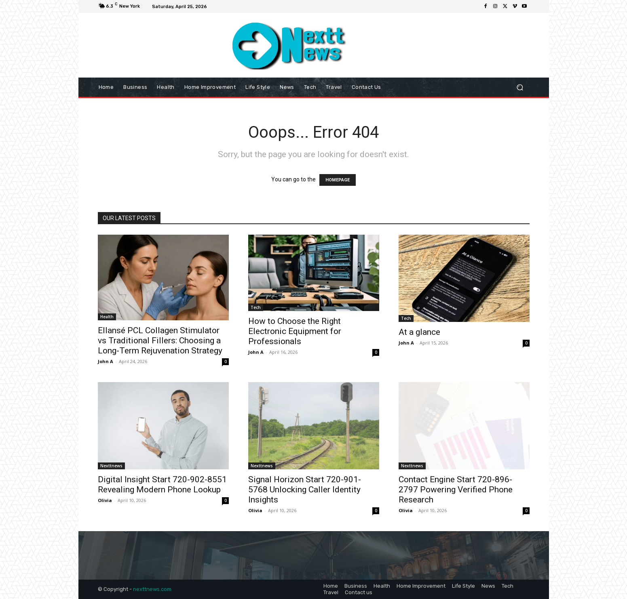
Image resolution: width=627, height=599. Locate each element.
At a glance (419, 332)
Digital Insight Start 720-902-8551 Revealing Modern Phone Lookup (162, 484)
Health (107, 316)
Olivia (105, 500)
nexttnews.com (152, 589)
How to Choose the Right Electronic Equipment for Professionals (294, 331)
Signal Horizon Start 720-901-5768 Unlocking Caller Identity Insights (304, 489)
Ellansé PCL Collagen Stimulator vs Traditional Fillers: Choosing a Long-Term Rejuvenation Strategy (160, 340)
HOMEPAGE (337, 180)
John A (105, 361)
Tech (256, 307)
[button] (520, 87)
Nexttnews (111, 466)
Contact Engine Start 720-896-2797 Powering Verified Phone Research (456, 489)
